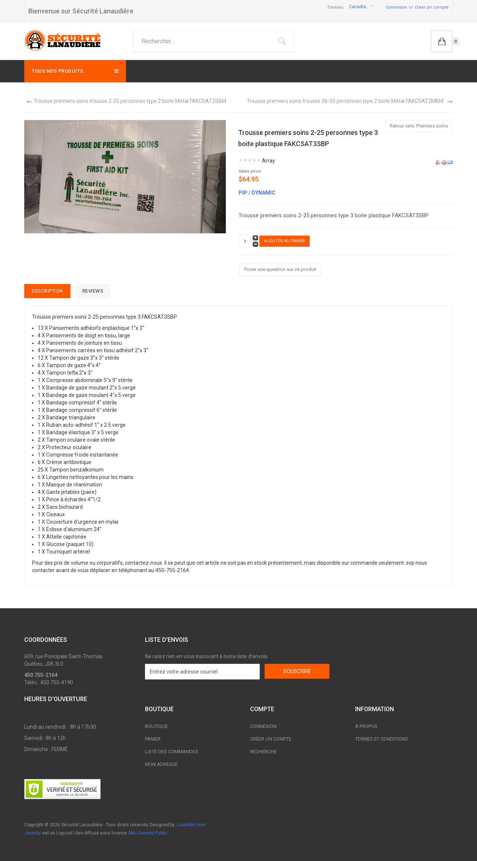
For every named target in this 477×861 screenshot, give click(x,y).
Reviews (93, 291)
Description (47, 291)
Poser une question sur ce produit (280, 269)
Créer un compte (432, 7)
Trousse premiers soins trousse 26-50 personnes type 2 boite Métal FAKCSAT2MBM (345, 101)
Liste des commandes (171, 751)
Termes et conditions (381, 739)
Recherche (263, 751)
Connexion (396, 7)
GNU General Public (147, 833)
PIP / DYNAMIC (256, 193)
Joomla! (32, 833)
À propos (366, 726)
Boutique (156, 726)
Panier (153, 739)
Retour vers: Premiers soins (419, 126)
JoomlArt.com (190, 824)
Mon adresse (161, 764)
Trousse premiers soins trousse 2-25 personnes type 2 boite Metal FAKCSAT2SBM (130, 101)
